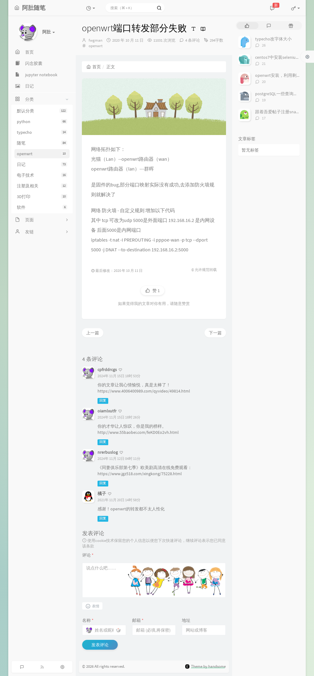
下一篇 (215, 333)
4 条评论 (192, 40)
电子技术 (42, 175)
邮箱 (138, 620)
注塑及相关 (42, 186)
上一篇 (92, 333)
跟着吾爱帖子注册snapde (279, 112)
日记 (42, 164)
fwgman (95, 40)
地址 (186, 620)
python (42, 121)
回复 (102, 401)
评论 (88, 555)
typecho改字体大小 (273, 39)
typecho (42, 132)
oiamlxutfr (107, 411)
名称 (88, 620)
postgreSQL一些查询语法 (278, 93)
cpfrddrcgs (107, 369)
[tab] (247, 25)
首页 (93, 66)
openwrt (42, 153)
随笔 (42, 143)
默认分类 (42, 111)
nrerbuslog (108, 452)
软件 (42, 207)
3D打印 (42, 196)
